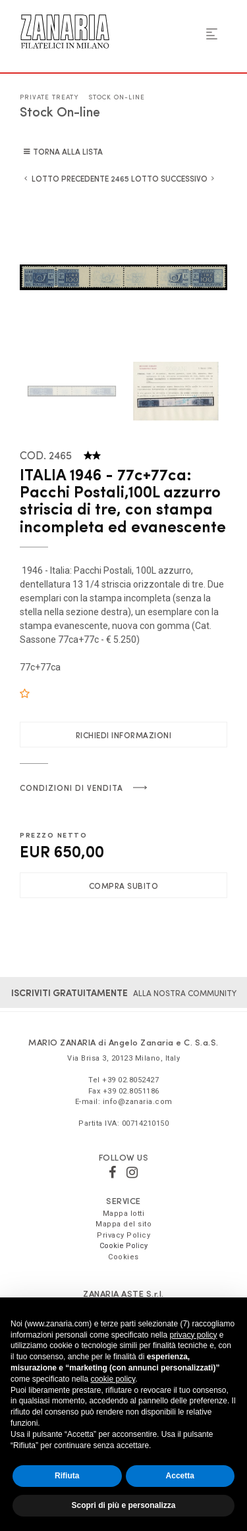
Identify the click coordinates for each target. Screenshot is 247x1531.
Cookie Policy (123, 1246)
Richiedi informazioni (124, 735)
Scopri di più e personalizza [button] (123, 1505)
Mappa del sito (123, 1224)
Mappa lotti (124, 1213)
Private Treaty (49, 96)
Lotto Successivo (169, 178)
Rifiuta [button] (67, 1475)
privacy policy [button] (193, 1335)
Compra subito (124, 885)
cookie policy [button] (112, 1379)
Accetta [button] (180, 1475)
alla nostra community (123, 993)
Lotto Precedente (70, 178)
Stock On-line (116, 96)
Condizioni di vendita (71, 787)
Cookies (123, 1257)
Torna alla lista (68, 151)
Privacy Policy (123, 1235)
